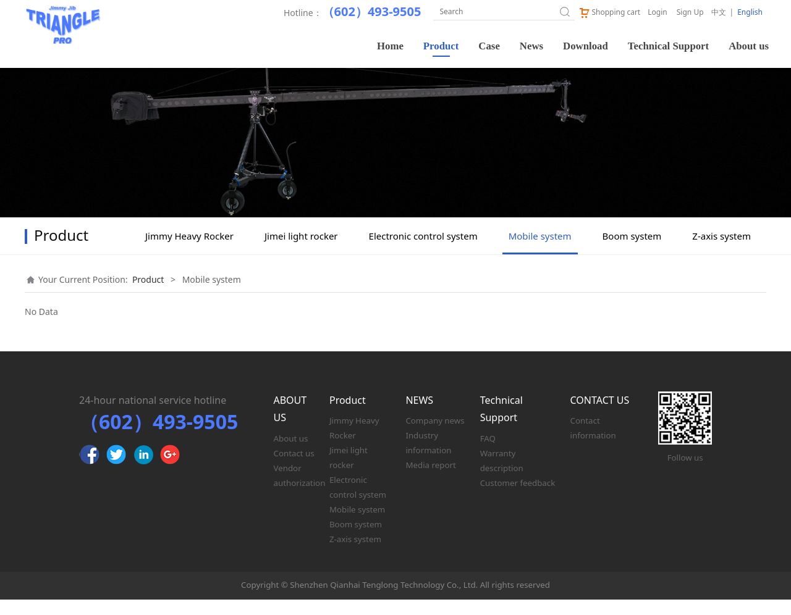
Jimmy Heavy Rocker (189, 251)
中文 (718, 12)
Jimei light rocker (301, 251)
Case (489, 46)
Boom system (632, 251)
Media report (430, 480)
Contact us (294, 468)
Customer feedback (518, 498)
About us (749, 46)
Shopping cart (609, 12)
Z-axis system (721, 251)
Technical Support (668, 46)
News (531, 46)
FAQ (488, 453)
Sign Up (690, 12)
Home (390, 46)
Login (657, 12)
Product (441, 46)
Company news (434, 435)
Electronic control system (423, 251)
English (750, 12)
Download (585, 46)
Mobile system (540, 251)
